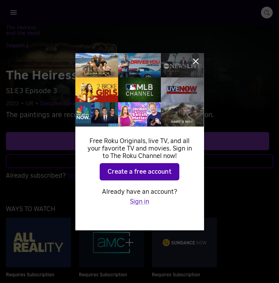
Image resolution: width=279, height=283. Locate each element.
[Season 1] (96, 28)
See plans (138, 124)
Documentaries (60, 87)
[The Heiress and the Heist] (45, 28)
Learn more (139, 144)
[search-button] (267, 12)
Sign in (76, 159)
